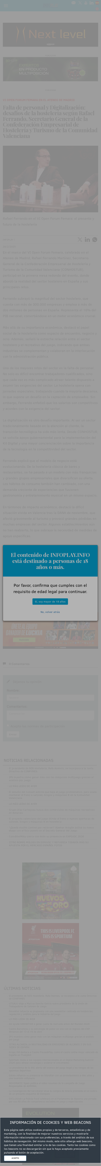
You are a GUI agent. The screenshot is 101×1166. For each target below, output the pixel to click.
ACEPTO (15, 1158)
